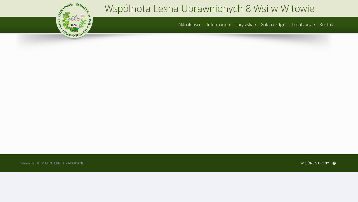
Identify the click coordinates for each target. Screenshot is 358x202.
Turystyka (244, 24)
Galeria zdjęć (273, 24)
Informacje (217, 24)
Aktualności (189, 24)
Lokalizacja (302, 24)
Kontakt (327, 24)
